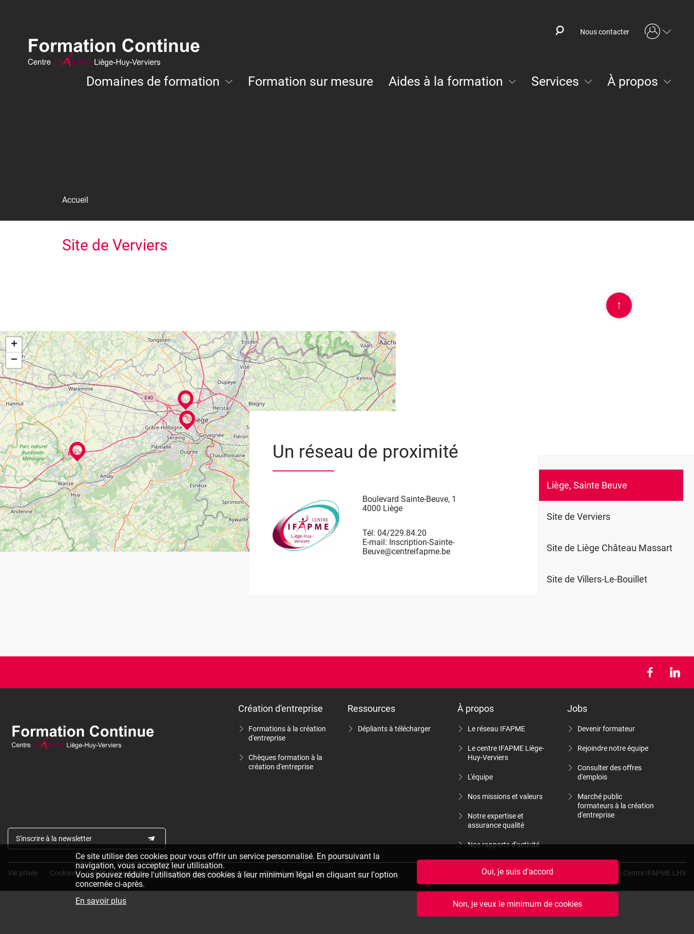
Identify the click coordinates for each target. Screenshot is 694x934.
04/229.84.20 (402, 533)
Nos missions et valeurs (505, 796)
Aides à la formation (446, 81)
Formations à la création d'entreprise (287, 733)
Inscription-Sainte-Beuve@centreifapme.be (408, 546)
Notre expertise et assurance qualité (496, 820)
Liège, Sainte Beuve (587, 485)
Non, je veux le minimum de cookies (517, 904)
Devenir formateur (606, 729)
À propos (632, 81)
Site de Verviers (578, 516)
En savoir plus (100, 901)
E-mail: (374, 542)
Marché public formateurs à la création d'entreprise (615, 805)
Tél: (368, 533)
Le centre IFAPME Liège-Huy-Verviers (506, 753)
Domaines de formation (153, 81)
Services (555, 81)
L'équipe (480, 777)
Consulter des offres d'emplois (609, 772)
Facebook (649, 672)
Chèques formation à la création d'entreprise (285, 762)
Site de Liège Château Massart (609, 547)
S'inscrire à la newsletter (54, 838)
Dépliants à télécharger (394, 729)
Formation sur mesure (310, 81)
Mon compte (658, 32)
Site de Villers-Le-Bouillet (597, 579)
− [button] (14, 360)
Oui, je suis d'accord (517, 872)
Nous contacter (604, 32)
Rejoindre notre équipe (612, 748)
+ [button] (14, 345)
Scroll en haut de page (619, 305)
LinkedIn (674, 672)
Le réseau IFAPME (496, 729)
